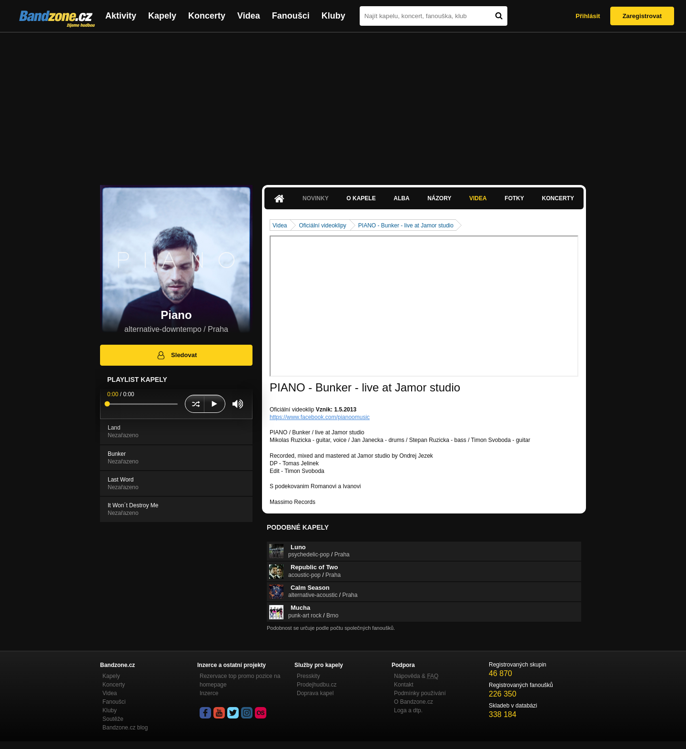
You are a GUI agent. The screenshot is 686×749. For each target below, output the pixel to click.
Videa (248, 16)
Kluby (333, 16)
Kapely (162, 16)
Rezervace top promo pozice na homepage (240, 680)
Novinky (316, 198)
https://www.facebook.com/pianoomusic (320, 417)
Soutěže (112, 719)
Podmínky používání (420, 693)
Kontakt (404, 684)
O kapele (360, 198)
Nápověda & (416, 676)
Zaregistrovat (642, 16)
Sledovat (176, 355)
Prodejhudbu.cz (316, 684)
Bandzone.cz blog (125, 727)
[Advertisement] (343, 104)
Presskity (308, 676)
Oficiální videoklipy (322, 225)
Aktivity (120, 16)
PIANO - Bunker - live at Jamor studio (406, 225)
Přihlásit (587, 16)
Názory (439, 198)
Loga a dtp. (408, 710)
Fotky (514, 198)
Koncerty (206, 16)
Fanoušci (291, 16)
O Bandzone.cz (413, 701)
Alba (401, 198)
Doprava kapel (315, 693)
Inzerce (209, 693)
